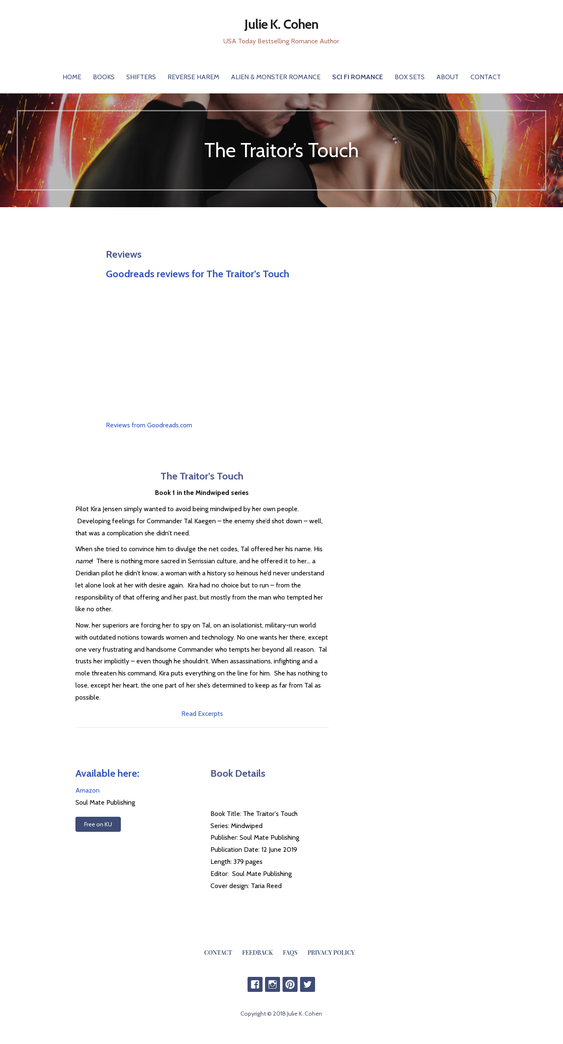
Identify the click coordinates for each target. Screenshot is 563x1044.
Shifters (141, 77)
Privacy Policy (331, 952)
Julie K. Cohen (281, 24)
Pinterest (290, 984)
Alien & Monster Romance (275, 77)
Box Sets (410, 77)
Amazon (87, 790)
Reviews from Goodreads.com (149, 425)
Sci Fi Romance (357, 77)
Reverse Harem (193, 77)
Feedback (257, 952)
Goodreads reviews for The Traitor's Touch (197, 274)
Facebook (255, 984)
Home (72, 77)
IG (272, 984)
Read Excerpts (202, 714)
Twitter (307, 984)
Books (104, 77)
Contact (485, 77)
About (447, 77)
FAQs (290, 952)
